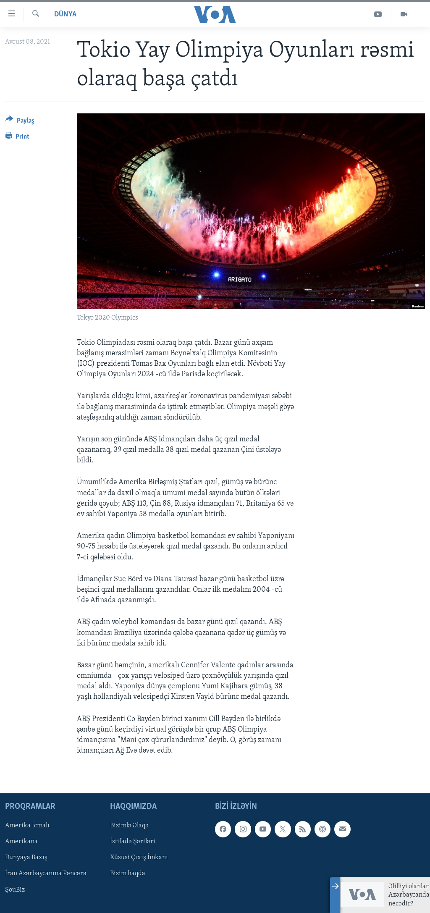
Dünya (65, 14)
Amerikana (21, 842)
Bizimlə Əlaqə (129, 826)
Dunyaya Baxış (26, 858)
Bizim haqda (127, 874)
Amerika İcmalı (27, 826)
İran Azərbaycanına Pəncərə (46, 874)
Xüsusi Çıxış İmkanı (139, 858)
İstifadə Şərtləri (132, 842)
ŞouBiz (15, 890)
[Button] (19, 122)
